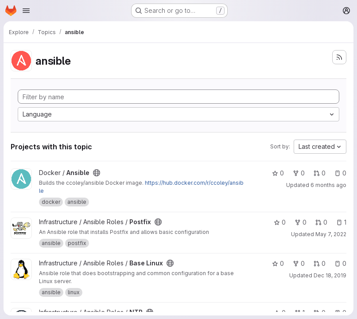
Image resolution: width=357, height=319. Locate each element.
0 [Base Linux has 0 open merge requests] (320, 263)
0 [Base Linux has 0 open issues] (340, 263)
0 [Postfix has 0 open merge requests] (321, 222)
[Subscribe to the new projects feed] (339, 57)
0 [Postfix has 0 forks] (301, 222)
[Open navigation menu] (26, 11)
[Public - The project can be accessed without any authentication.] (96, 172)
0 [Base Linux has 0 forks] (299, 263)
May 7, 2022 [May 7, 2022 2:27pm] (330, 234)
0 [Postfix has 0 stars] (280, 222)
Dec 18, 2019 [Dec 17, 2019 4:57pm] (330, 275)
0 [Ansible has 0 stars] (278, 173)
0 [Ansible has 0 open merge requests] (320, 173)
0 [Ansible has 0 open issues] (340, 173)
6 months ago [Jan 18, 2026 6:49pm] (328, 185)
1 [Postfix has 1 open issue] (341, 222)
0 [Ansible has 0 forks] (299, 173)
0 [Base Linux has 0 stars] (278, 263)
